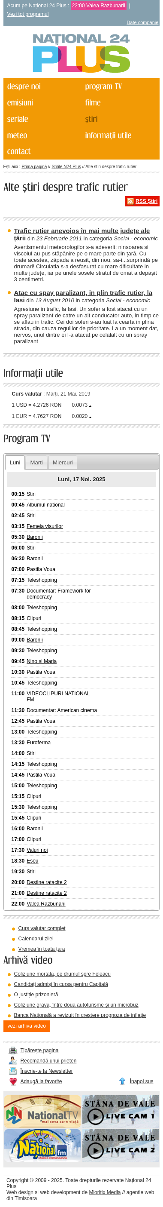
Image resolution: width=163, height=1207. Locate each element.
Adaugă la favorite (41, 1081)
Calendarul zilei (36, 939)
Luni (14, 462)
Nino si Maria (42, 661)
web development (60, 1192)
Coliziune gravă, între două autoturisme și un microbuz (76, 1005)
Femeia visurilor (45, 526)
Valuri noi (37, 850)
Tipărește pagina (40, 1050)
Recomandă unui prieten (49, 1061)
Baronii (34, 537)
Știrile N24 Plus (66, 166)
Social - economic (136, 238)
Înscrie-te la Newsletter (47, 1071)
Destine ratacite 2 (46, 882)
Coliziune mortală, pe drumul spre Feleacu (62, 974)
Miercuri (63, 462)
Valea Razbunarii (105, 6)
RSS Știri (146, 201)
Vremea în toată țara (41, 949)
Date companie (142, 22)
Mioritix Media (105, 1192)
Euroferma (39, 743)
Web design (19, 1192)
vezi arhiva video (27, 1026)
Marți (36, 462)
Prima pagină (34, 166)
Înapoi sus (142, 1081)
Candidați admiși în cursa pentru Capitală (61, 984)
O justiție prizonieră (36, 995)
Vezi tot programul (28, 14)
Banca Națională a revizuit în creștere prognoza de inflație (80, 1015)
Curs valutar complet (42, 928)
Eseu (32, 861)
